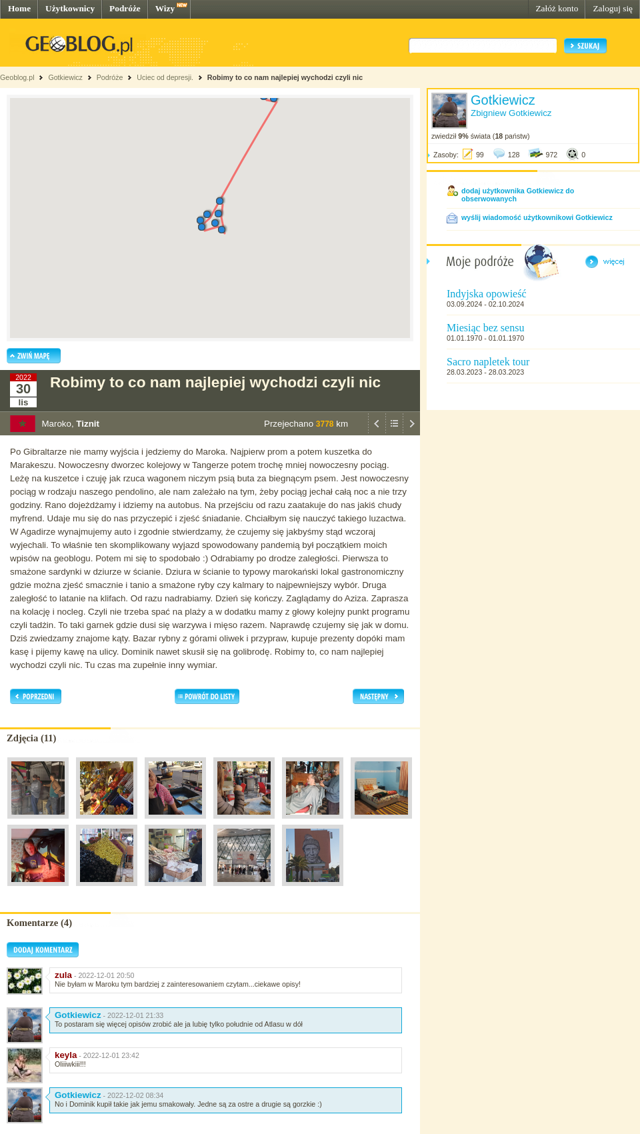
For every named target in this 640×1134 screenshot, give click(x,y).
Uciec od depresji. (165, 77)
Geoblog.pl (17, 77)
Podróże (125, 8)
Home (19, 8)
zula (63, 975)
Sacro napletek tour (488, 361)
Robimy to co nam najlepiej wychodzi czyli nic (285, 77)
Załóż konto (556, 8)
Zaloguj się (613, 8)
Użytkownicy (70, 8)
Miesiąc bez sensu (485, 327)
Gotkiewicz (65, 77)
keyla (66, 1055)
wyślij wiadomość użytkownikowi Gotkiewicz (537, 217)
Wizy (165, 8)
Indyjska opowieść (487, 293)
